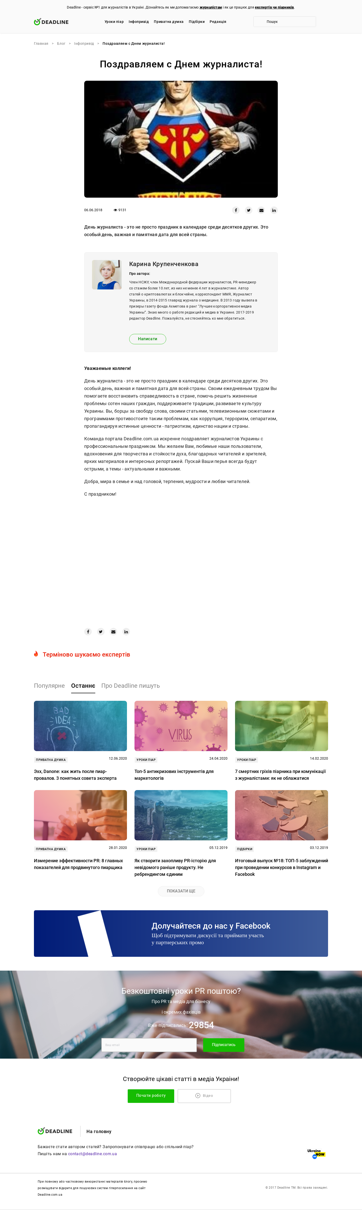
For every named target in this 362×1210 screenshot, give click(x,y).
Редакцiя (218, 22)
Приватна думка (169, 22)
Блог (61, 43)
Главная (41, 43)
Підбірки (197, 22)
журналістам (211, 7)
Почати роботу (162, 1095)
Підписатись (224, 1044)
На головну (98, 1131)
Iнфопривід (139, 22)
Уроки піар (114, 22)
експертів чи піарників (274, 7)
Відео (204, 1095)
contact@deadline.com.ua (92, 1154)
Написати (147, 338)
